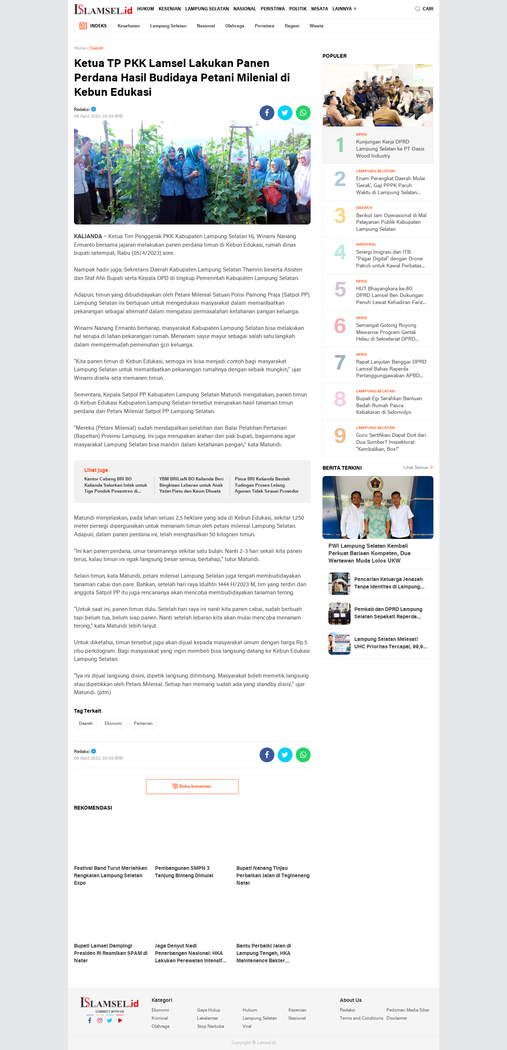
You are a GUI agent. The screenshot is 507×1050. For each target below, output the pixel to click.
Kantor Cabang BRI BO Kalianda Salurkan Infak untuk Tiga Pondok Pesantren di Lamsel (115, 486)
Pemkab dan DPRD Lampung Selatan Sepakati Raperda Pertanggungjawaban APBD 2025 (388, 614)
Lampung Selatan (207, 9)
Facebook (90, 1023)
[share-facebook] (267, 112)
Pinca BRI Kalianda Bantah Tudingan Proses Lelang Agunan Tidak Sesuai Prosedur (267, 485)
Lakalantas (207, 1018)
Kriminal (160, 1018)
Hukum (145, 9)
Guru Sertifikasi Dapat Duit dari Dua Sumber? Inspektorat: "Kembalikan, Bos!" (391, 442)
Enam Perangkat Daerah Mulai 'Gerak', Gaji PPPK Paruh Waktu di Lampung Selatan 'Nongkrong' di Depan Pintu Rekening (390, 186)
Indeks (93, 26)
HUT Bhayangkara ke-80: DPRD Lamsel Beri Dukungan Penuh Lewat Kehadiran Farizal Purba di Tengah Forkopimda (391, 296)
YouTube (120, 1023)
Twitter (110, 1023)
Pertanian (143, 724)
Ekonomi (113, 724)
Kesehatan (129, 26)
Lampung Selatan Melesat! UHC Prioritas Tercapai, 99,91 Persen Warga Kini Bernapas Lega (389, 644)
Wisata (319, 9)
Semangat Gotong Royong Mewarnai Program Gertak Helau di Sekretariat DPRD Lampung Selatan (386, 333)
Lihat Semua (415, 468)
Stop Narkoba (210, 1026)
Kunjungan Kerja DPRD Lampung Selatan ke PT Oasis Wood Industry (390, 149)
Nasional (244, 9)
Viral (247, 1026)
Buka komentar (191, 786)
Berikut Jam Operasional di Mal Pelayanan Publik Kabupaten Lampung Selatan (391, 222)
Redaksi (347, 1010)
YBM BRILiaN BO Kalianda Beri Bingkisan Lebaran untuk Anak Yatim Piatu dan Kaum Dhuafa (191, 485)
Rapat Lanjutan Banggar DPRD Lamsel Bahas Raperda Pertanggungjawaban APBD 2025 (391, 369)
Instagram (100, 1023)
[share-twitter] (285, 112)
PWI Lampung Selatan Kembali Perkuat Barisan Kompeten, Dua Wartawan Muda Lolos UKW (369, 553)
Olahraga (234, 26)
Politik (298, 9)
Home (80, 48)
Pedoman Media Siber (407, 1010)
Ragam (292, 26)
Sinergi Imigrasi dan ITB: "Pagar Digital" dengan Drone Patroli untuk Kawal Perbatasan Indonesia (391, 260)
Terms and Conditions (361, 1018)
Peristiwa (273, 9)
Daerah (86, 724)
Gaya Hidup (208, 1010)
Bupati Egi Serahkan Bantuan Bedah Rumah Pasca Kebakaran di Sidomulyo (389, 405)
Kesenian (170, 9)
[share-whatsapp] (303, 112)
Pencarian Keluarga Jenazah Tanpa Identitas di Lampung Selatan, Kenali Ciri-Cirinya (388, 584)
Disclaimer (396, 1018)
